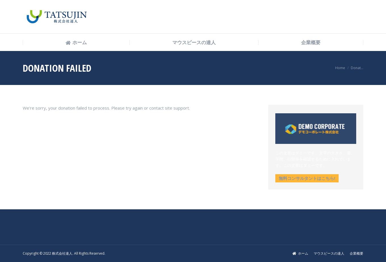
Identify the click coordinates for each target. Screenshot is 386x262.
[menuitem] (76, 43)
